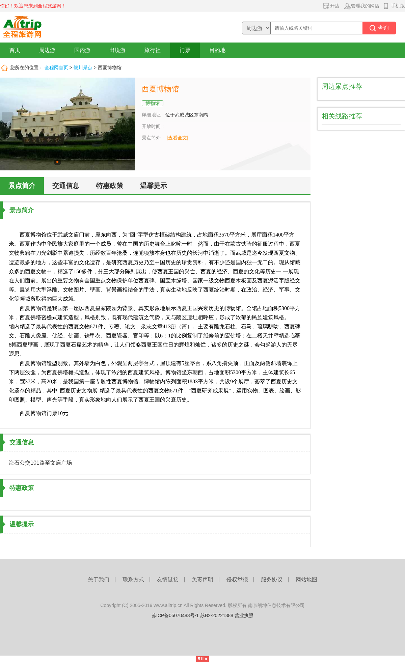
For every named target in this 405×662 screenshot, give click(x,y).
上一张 (8, 124)
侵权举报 (237, 579)
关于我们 (98, 579)
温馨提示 (153, 185)
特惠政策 (109, 185)
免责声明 (202, 579)
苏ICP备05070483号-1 (175, 615)
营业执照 (244, 615)
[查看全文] (177, 137)
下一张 (127, 124)
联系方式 (133, 579)
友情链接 (168, 579)
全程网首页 (56, 67)
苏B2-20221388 (216, 615)
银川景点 (83, 67)
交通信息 (65, 185)
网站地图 (306, 579)
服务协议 (271, 579)
